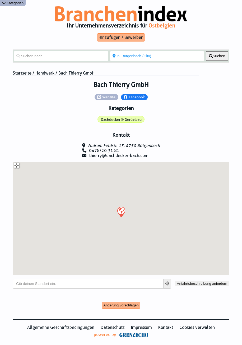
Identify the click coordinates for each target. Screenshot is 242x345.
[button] (121, 211)
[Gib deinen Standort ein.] (88, 284)
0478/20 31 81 (104, 150)
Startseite (22, 73)
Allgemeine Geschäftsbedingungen (60, 327)
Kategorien (13, 3)
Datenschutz (113, 327)
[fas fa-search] (217, 56)
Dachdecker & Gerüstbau (121, 119)
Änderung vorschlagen (120, 305)
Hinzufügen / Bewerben (121, 37)
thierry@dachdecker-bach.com (118, 155)
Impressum (141, 327)
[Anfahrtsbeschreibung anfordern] (202, 283)
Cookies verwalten (197, 327)
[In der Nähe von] (157, 56)
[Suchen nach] (61, 56)
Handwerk (44, 73)
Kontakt (165, 327)
